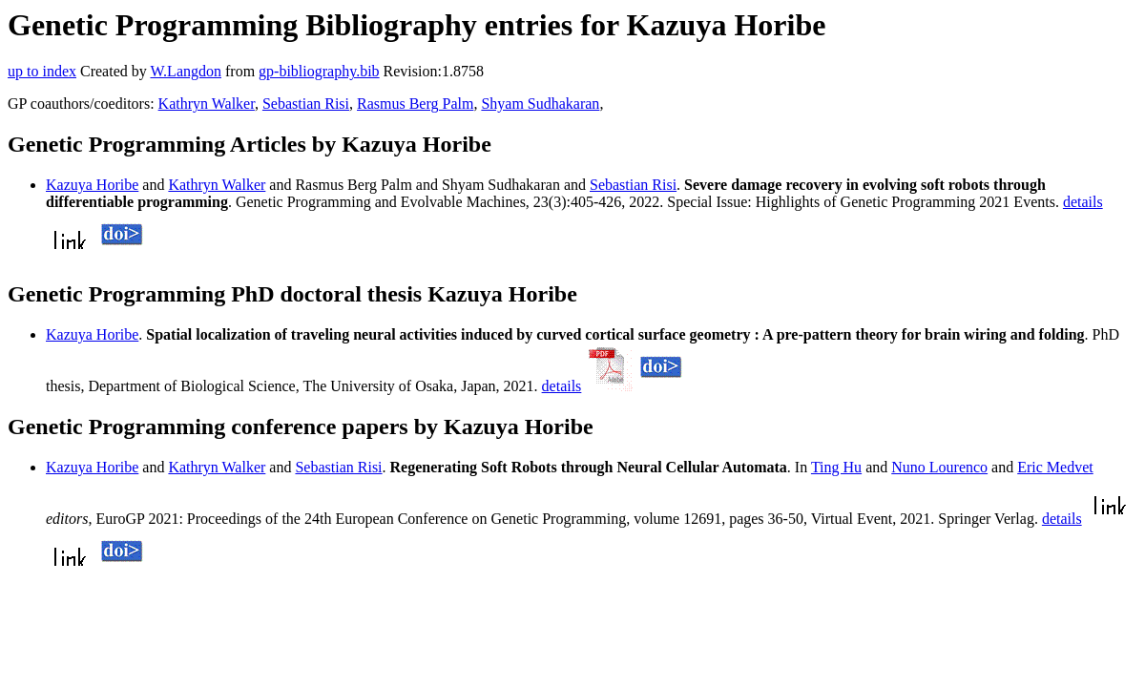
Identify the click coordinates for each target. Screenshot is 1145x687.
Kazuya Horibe (92, 185)
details (1083, 202)
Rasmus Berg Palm (415, 103)
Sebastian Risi (305, 103)
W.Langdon (185, 71)
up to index (42, 71)
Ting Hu (836, 467)
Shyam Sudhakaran (540, 103)
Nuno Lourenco (939, 467)
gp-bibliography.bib (319, 71)
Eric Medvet (1055, 467)
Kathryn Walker (206, 103)
